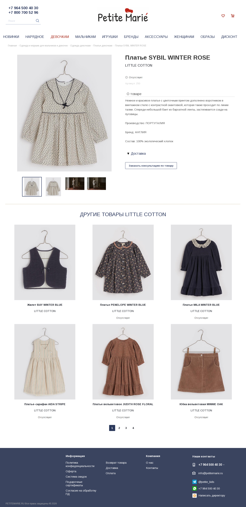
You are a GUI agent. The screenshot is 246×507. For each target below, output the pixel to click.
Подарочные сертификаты (74, 483)
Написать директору (211, 495)
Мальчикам (85, 37)
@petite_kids (206, 481)
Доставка (112, 467)
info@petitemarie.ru (210, 473)
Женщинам (184, 37)
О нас (149, 462)
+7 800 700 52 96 (23, 12)
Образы (208, 37)
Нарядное (34, 37)
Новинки (11, 37)
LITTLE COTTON (138, 65)
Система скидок (76, 476)
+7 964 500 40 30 (23, 8)
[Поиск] (23, 21)
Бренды (131, 37)
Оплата (111, 473)
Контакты (152, 467)
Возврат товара (116, 462)
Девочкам (60, 37)
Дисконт (229, 37)
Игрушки (110, 37)
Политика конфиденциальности (80, 464)
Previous (18, 187)
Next (110, 187)
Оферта (71, 471)
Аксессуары (156, 37)
